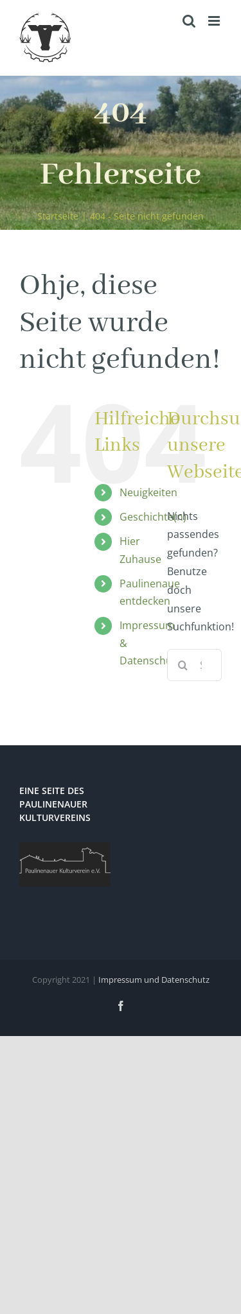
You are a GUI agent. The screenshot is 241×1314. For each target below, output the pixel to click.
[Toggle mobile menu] (215, 21)
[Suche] (183, 665)
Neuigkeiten (148, 492)
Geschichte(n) (153, 517)
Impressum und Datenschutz (154, 979)
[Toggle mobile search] (189, 21)
